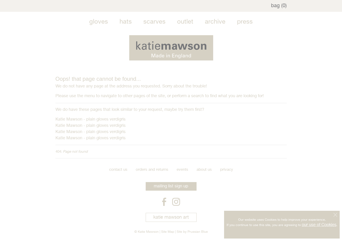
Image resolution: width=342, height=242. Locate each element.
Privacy (226, 170)
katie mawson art (171, 217)
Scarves (154, 22)
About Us (204, 170)
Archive (215, 22)
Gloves (98, 22)
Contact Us (118, 170)
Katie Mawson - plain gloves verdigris (90, 119)
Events (182, 170)
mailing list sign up (171, 186)
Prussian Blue (198, 231)
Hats (126, 22)
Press (245, 22)
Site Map (167, 231)
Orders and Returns (152, 170)
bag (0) (279, 5)
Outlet (185, 22)
